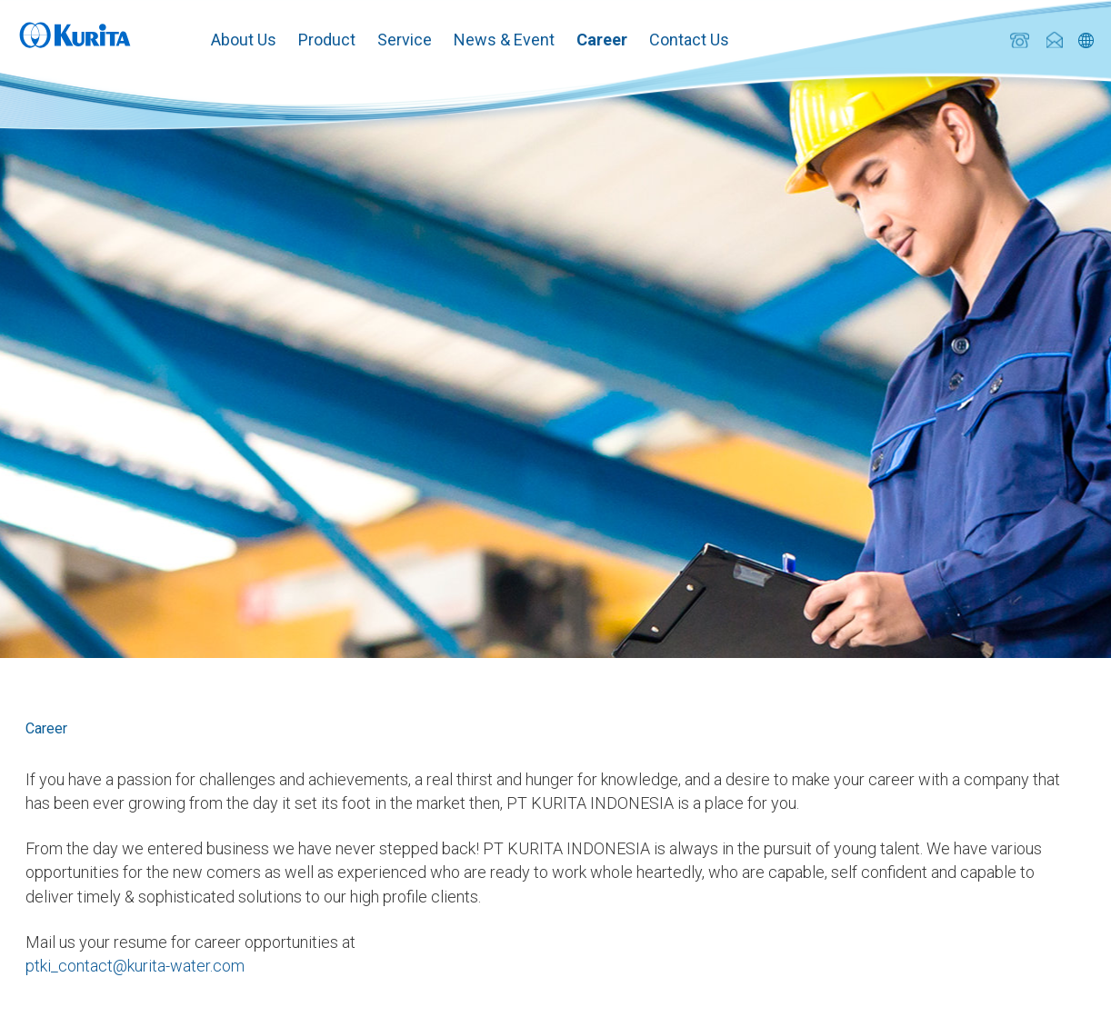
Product (326, 39)
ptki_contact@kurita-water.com (1054, 40)
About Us (243, 39)
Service (404, 39)
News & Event (504, 39)
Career (601, 39)
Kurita (75, 33)
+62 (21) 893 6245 (1019, 40)
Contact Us (689, 39)
